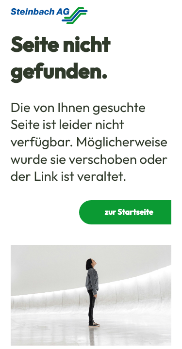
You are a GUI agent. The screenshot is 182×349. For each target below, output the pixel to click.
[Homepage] (49, 15)
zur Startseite (129, 212)
